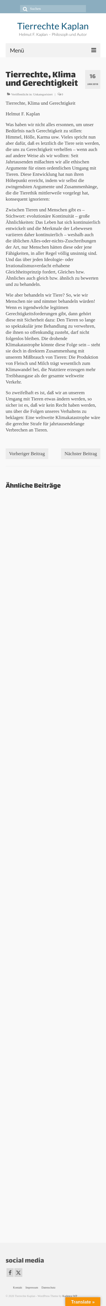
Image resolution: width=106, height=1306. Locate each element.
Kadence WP (69, 1296)
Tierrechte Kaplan (53, 25)
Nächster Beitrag (80, 453)
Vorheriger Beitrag (27, 453)
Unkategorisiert (43, 94)
